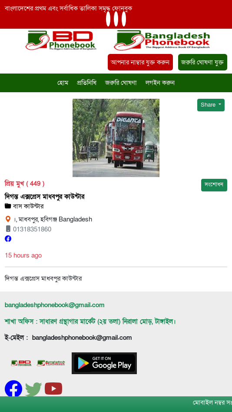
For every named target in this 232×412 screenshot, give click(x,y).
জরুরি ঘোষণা (121, 82)
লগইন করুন (160, 82)
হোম (62, 82)
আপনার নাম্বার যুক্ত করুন (140, 62)
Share (209, 105)
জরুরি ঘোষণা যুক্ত (202, 62)
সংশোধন (214, 184)
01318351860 (28, 229)
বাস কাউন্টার (24, 206)
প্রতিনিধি (86, 82)
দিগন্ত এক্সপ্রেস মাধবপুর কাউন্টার (44, 196)
